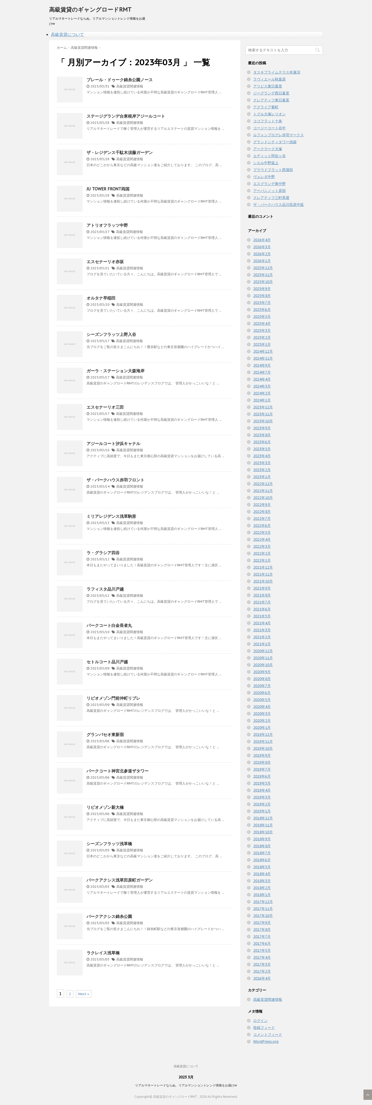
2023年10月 (263, 421)
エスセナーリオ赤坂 (105, 261)
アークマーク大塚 (267, 149)
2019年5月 (262, 783)
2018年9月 (262, 839)
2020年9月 (262, 672)
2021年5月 (262, 616)
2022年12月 (263, 483)
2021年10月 (263, 581)
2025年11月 (263, 274)
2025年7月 (262, 302)
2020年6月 (262, 692)
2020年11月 (263, 658)
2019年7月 (262, 769)
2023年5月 (262, 449)
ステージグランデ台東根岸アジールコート (126, 116)
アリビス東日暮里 (267, 86)
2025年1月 (262, 344)
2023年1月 (262, 476)
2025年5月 (262, 316)
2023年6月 (262, 442)
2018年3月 (262, 880)
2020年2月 (262, 720)
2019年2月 (262, 804)
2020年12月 (263, 651)
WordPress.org (265, 1041)
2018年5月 (262, 867)
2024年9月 (262, 365)
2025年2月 (262, 337)
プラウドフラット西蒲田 (273, 169)
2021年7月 (262, 602)
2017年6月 (262, 943)
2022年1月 (262, 560)
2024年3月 (262, 386)
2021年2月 (262, 637)
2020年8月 (262, 678)
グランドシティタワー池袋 (275, 142)
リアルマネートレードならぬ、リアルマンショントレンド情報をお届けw (186, 1085)
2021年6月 (262, 609)
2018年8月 (262, 846)
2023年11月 (263, 414)
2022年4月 (262, 539)
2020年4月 (262, 706)
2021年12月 (263, 567)
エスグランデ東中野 (269, 183)
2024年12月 (263, 351)
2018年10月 (263, 832)
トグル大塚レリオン (269, 114)
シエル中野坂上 (265, 162)
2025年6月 (262, 309)
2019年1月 (262, 811)
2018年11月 (263, 825)
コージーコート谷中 (269, 128)
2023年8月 (262, 435)
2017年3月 (262, 964)
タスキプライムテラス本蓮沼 (276, 72)
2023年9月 (262, 428)
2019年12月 (263, 734)
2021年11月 (263, 574)
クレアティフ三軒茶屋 (271, 197)
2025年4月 (262, 323)
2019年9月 (262, 755)
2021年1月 (262, 644)
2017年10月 (263, 915)
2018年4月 (262, 874)
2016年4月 (262, 978)
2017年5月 (262, 950)
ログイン (260, 1020)
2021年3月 (262, 630)
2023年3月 (262, 463)
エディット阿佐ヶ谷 (269, 156)
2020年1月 (262, 727)
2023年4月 (262, 456)
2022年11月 (263, 490)
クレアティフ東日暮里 (271, 100)
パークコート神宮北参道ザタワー (118, 770)
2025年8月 (262, 295)
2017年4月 (262, 957)
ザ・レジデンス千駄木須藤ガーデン (120, 152)
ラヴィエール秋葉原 (269, 79)
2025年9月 (262, 288)
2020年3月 (262, 713)
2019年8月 (262, 762)
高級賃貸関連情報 (129, 86)
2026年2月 (262, 254)
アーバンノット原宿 (269, 190)
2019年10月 (263, 748)
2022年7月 (262, 518)
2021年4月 (262, 623)
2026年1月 (262, 261)
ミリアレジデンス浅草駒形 (111, 516)
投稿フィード (264, 1027)
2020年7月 (262, 685)
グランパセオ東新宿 (105, 734)
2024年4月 (262, 379)
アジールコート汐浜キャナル (113, 443)
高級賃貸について (67, 34)
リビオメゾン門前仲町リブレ (113, 698)
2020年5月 (262, 699)
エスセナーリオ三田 (105, 407)
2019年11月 (263, 741)
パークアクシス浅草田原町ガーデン (120, 880)
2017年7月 (262, 936)
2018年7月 (262, 853)
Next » (83, 994)
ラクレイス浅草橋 (103, 952)
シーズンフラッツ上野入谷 (111, 334)
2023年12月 (263, 407)
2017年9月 (262, 922)
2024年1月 (262, 400)
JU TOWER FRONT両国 (108, 188)
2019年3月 (262, 797)
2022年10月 (263, 497)
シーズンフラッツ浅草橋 (109, 843)
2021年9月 (262, 588)
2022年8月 (262, 511)
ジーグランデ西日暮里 (271, 93)
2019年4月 (262, 790)
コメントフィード (267, 1034)
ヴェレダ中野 (264, 176)
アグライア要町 (265, 107)
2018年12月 (263, 818)
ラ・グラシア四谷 (103, 552)
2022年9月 (262, 504)
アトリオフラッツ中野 (107, 225)
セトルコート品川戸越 (107, 661)
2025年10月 (263, 281)
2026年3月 (262, 247)
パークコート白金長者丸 (109, 625)
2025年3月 (262, 330)
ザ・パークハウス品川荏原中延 (278, 204)
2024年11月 (263, 358)
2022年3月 (262, 546)
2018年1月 (262, 894)
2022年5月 (262, 532)
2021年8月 (262, 595)
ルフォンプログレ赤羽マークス (278, 135)
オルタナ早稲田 (101, 298)
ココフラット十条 (267, 121)
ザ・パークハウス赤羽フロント (115, 479)
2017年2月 (262, 971)
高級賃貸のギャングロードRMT (90, 9)
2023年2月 (262, 469)
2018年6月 (262, 860)
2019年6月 (262, 776)
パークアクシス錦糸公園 (109, 916)
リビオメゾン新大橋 (105, 807)
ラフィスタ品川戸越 (105, 589)
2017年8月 (262, 929)
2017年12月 (263, 901)
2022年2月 (262, 553)
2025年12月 (263, 267)
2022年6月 (262, 525)
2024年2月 (262, 393)
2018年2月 (262, 887)
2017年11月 (263, 908)
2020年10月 (263, 665)
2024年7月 (262, 372)
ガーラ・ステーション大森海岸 (115, 370)
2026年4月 (262, 240)
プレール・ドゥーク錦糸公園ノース (120, 79)
